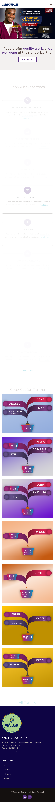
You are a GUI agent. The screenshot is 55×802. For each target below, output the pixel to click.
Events (6, 778)
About (6, 765)
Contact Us (27, 59)
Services (7, 769)
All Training (8, 774)
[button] (4, 23)
